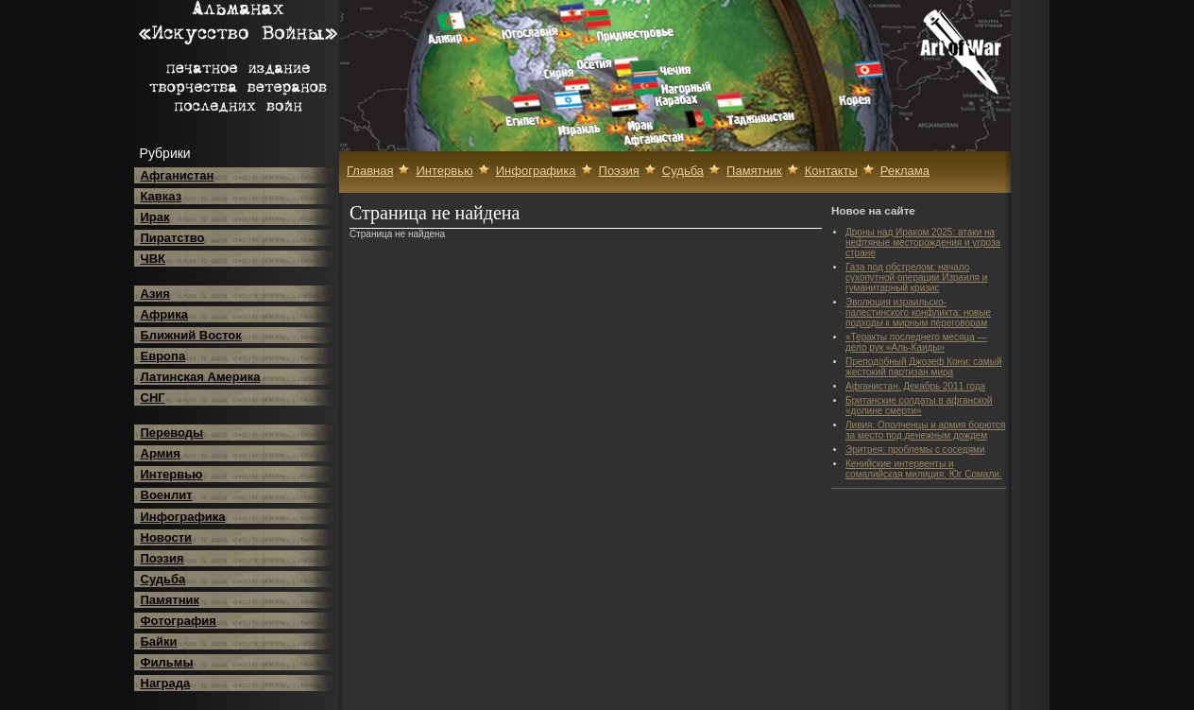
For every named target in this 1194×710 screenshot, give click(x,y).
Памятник (170, 600)
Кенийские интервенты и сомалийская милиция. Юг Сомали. (923, 469)
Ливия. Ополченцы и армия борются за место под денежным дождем (925, 430)
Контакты (831, 171)
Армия (160, 453)
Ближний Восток (191, 335)
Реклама (905, 171)
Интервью (172, 474)
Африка (164, 314)
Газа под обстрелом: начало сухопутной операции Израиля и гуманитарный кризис (916, 277)
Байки (159, 641)
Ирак (155, 217)
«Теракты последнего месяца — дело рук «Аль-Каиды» (916, 342)
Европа (163, 356)
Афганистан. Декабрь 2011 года (915, 386)
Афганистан (177, 175)
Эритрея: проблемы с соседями (915, 449)
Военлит (167, 495)
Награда (166, 683)
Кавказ (161, 196)
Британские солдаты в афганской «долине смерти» (919, 405)
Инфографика (183, 517)
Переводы (172, 432)
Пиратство (173, 238)
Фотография (178, 621)
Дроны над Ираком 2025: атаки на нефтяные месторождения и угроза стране (922, 242)
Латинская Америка (201, 377)
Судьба (163, 579)
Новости (167, 537)
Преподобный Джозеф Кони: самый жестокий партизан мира (923, 366)
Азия (155, 293)
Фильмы (167, 662)
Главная (370, 171)
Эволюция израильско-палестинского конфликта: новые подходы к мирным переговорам (918, 312)
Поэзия (162, 558)
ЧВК (153, 258)
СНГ (153, 397)
